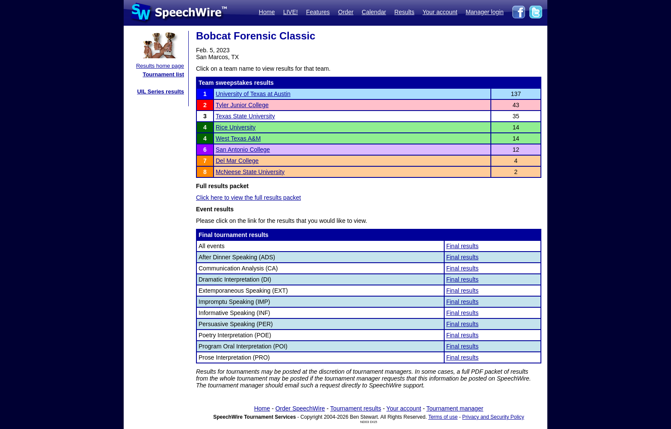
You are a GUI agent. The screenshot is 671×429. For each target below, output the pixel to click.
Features (318, 12)
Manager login (485, 12)
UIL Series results (160, 91)
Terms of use (443, 417)
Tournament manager (454, 408)
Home (267, 12)
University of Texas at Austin (253, 93)
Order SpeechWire (300, 408)
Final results (462, 246)
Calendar (374, 12)
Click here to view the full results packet (248, 197)
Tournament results (355, 408)
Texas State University (245, 116)
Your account (439, 12)
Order (345, 12)
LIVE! (290, 12)
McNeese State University (250, 171)
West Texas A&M (238, 138)
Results (405, 12)
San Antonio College (243, 149)
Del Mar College (237, 160)
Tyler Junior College (242, 105)
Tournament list (163, 74)
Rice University (235, 127)
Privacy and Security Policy (493, 417)
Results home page (160, 66)
